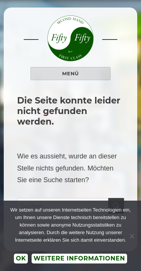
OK (21, 258)
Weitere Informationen (79, 258)
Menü (70, 73)
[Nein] (131, 236)
